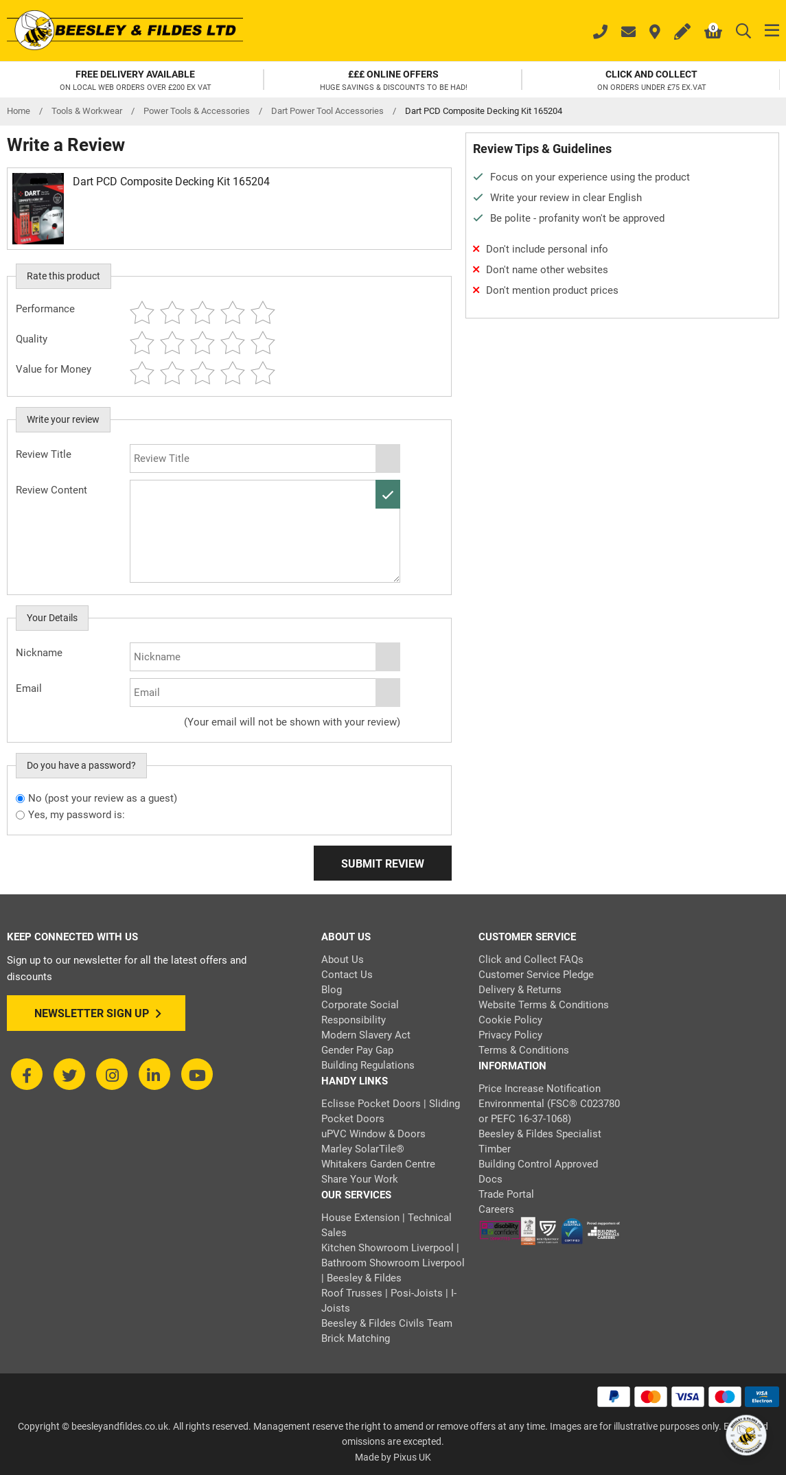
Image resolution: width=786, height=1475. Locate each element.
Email (29, 688)
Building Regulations (368, 1065)
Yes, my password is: (76, 815)
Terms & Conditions (523, 1050)
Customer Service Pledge (536, 974)
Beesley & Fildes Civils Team (386, 1323)
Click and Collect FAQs (530, 959)
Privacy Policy (510, 1035)
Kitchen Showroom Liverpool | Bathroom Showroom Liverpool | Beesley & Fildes (393, 1263)
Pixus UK (412, 1457)
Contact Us (347, 974)
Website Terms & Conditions (543, 1005)
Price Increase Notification (539, 1088)
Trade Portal (506, 1194)
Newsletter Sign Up (97, 1014)
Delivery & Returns (520, 990)
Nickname (39, 653)
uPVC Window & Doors (373, 1134)
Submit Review (382, 863)
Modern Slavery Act (366, 1035)
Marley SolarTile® (362, 1149)
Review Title (43, 454)
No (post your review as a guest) (102, 798)
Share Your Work (359, 1179)
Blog (331, 990)
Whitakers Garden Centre (378, 1164)
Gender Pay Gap (357, 1050)
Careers (496, 1209)
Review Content (51, 490)
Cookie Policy (510, 1020)
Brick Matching (355, 1338)
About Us (342, 959)
